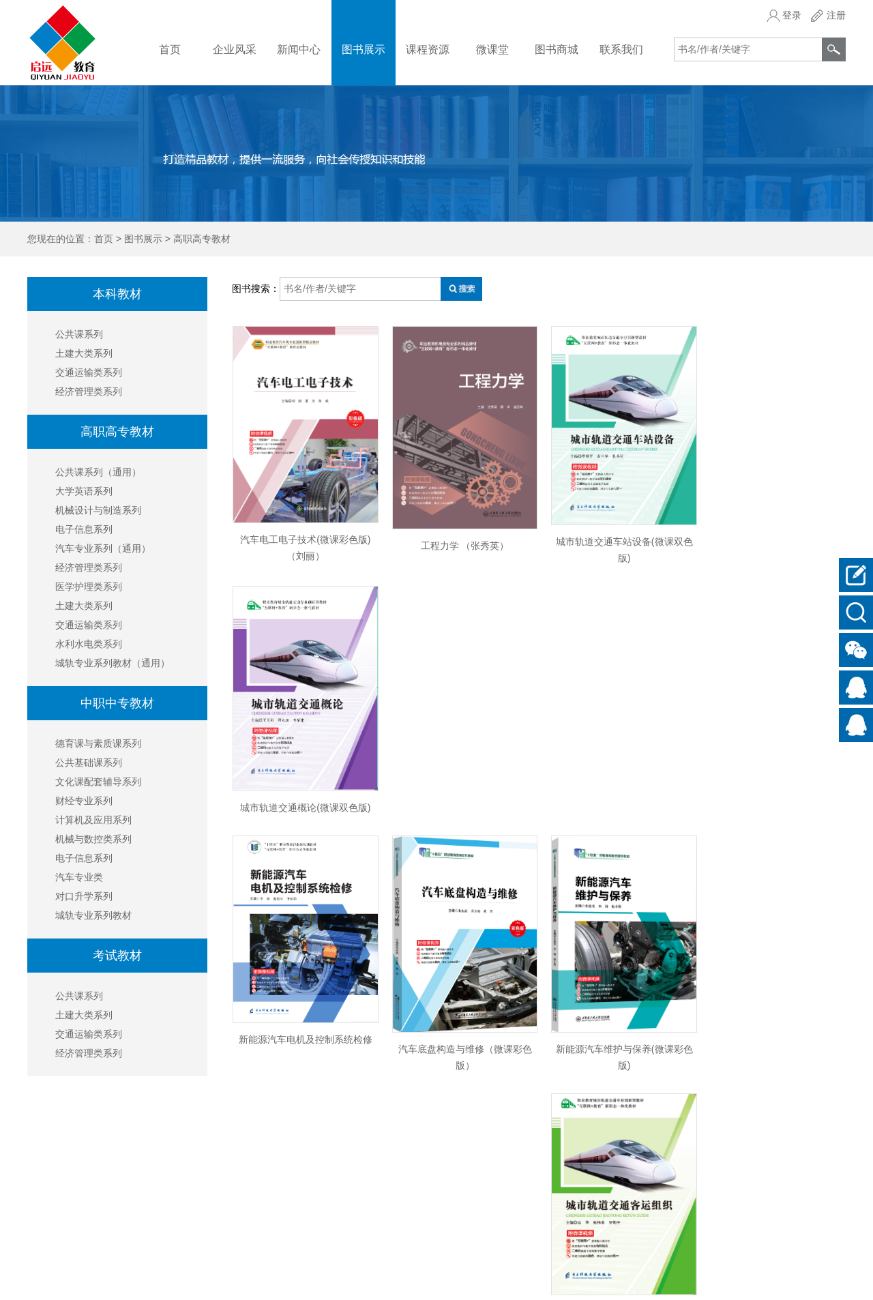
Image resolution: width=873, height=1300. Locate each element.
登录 (791, 15)
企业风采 (234, 49)
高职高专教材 (202, 238)
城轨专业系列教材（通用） (112, 663)
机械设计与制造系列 (98, 510)
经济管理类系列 (88, 391)
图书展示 (363, 49)
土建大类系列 (84, 353)
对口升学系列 (84, 896)
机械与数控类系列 (93, 838)
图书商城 (556, 49)
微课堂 (492, 49)
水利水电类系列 (88, 643)
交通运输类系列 (88, 372)
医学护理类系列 (88, 586)
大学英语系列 (84, 491)
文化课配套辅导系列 (98, 781)
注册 (836, 15)
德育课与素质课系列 (98, 743)
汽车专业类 (79, 877)
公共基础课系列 (88, 762)
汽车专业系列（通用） (103, 548)
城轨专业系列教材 (93, 915)
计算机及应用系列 (93, 819)
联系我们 (621, 49)
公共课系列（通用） (98, 472)
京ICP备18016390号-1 (798, 1282)
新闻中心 (299, 49)
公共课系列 (79, 334)
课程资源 (427, 49)
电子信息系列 (84, 529)
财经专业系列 (84, 800)
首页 (170, 49)
